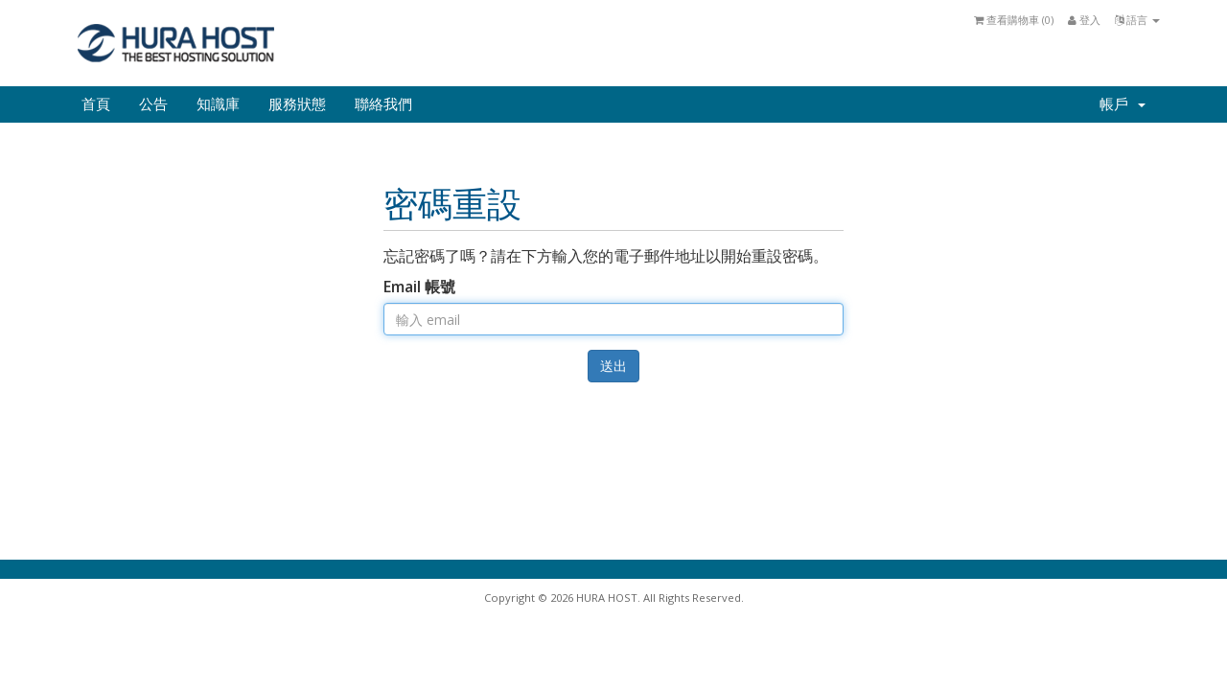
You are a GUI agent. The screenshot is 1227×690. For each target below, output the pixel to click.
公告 (153, 104)
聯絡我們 (383, 104)
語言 (1137, 19)
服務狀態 (297, 104)
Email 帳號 (419, 286)
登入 (1084, 19)
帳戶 (1123, 104)
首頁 (95, 104)
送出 (613, 365)
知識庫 (218, 104)
